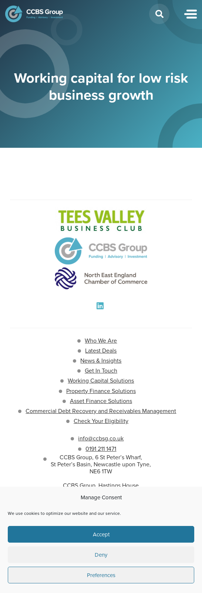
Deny (101, 555)
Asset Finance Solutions (101, 401)
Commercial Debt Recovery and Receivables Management (101, 411)
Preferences (101, 575)
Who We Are (101, 340)
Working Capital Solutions (101, 380)
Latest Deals (101, 350)
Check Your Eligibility (101, 421)
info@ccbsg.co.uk (101, 438)
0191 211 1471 (100, 448)
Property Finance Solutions (101, 391)
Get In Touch (101, 370)
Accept (101, 534)
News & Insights (100, 360)
